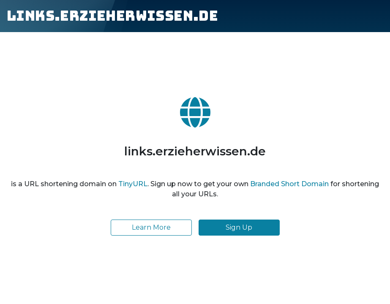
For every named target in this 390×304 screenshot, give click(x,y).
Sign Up (239, 227)
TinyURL (132, 184)
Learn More (151, 227)
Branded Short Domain (289, 184)
